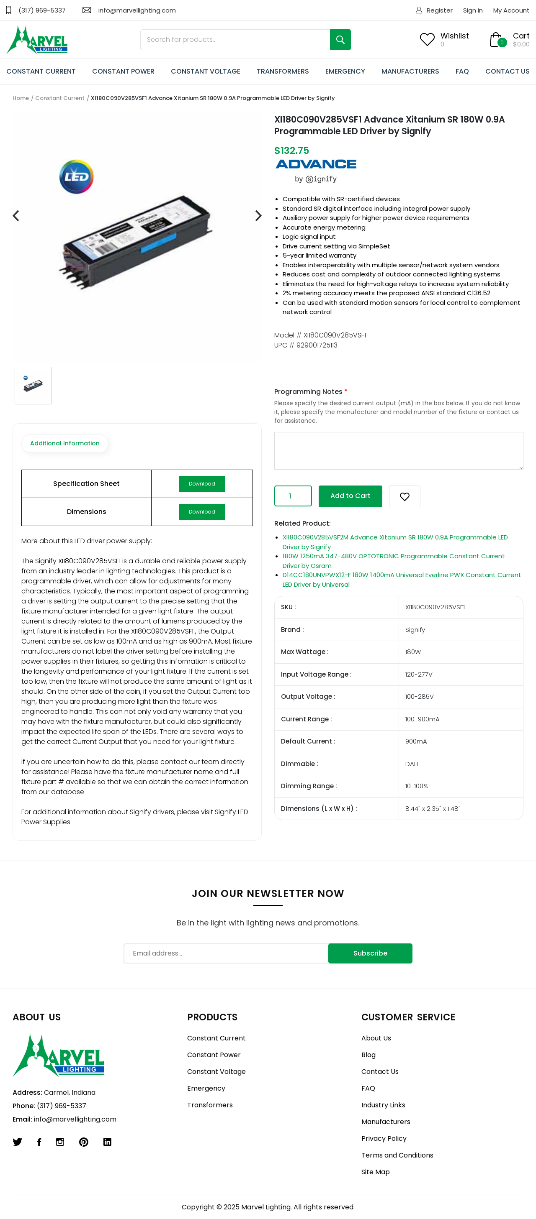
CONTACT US (507, 71)
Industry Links (383, 1105)
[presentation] (16, 216)
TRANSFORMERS (283, 71)
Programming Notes (311, 391)
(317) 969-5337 (42, 10)
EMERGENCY (345, 71)
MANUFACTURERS (410, 71)
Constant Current (60, 98)
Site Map (375, 1172)
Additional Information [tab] (65, 443)
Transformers (210, 1105)
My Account (511, 10)
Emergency (206, 1088)
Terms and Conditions (397, 1155)
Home (21, 98)
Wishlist (455, 36)
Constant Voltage (216, 1071)
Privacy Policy (384, 1138)
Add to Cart (350, 496)
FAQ (462, 71)
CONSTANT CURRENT (41, 71)
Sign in (473, 10)
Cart (521, 36)
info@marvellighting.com (137, 10)
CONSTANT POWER (123, 71)
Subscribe (370, 953)
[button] (404, 496)
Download (202, 483)
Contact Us (380, 1071)
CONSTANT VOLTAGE (205, 71)
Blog (368, 1055)
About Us (376, 1038)
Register (440, 10)
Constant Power (214, 1055)
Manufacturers (385, 1122)
